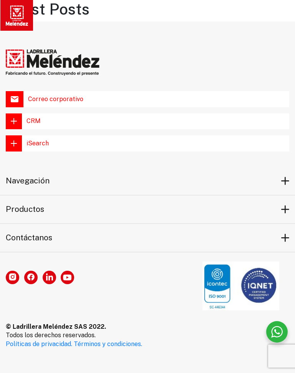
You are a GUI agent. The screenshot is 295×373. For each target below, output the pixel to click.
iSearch (27, 143)
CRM (23, 121)
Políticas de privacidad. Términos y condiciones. (74, 344)
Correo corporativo (44, 99)
